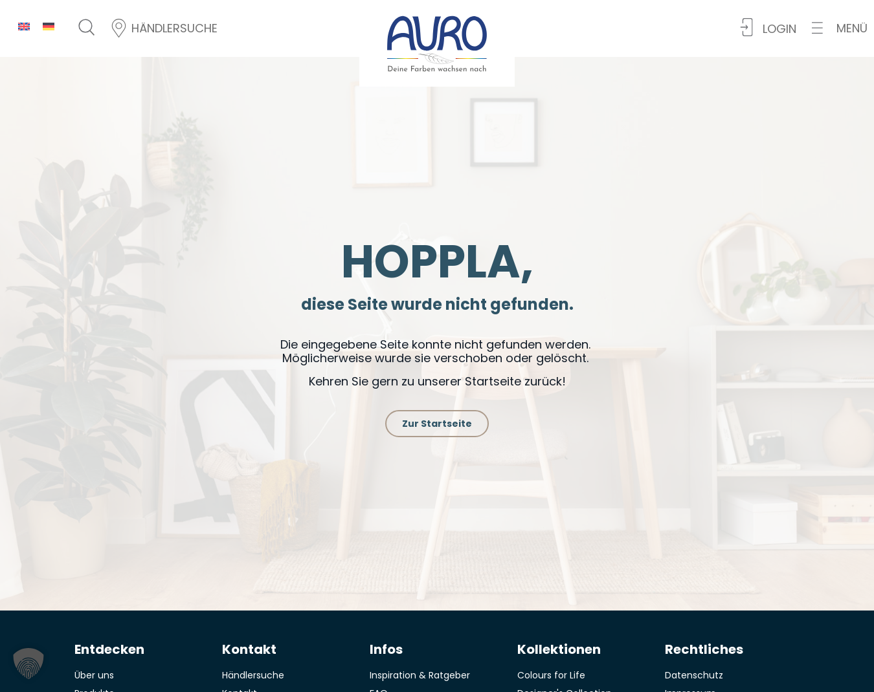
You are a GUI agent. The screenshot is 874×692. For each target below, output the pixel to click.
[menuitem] (24, 26)
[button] (840, 28)
